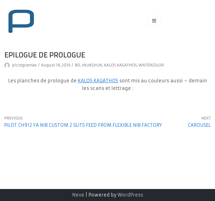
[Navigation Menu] (154, 20)
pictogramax (24, 65)
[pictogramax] (21, 20)
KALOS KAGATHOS (120, 65)
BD (77, 65)
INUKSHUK (92, 65)
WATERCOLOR (151, 65)
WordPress (130, 195)
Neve (78, 195)
